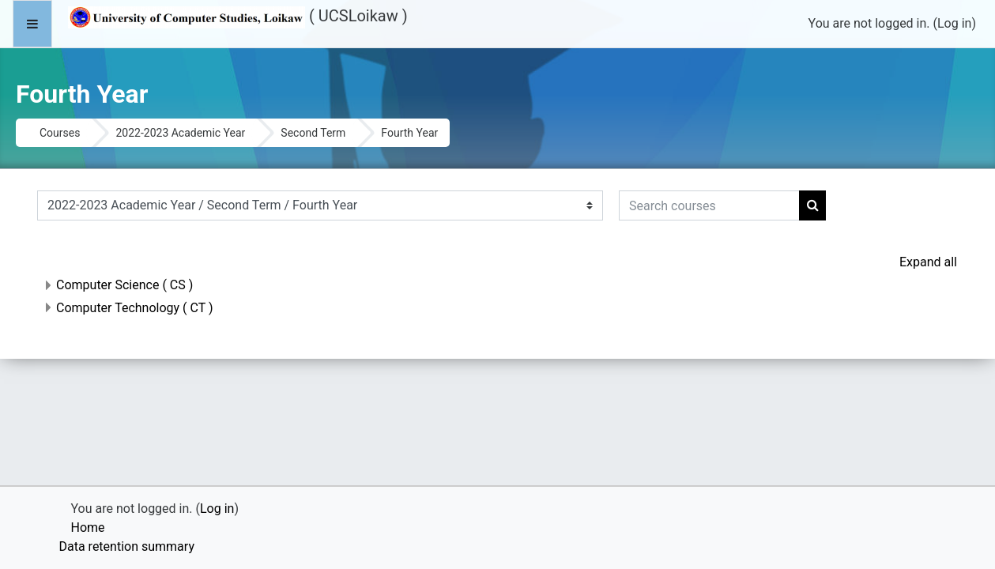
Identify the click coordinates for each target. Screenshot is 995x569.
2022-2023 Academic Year (180, 132)
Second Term (313, 132)
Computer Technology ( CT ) (134, 307)
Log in (954, 23)
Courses (60, 132)
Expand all (928, 261)
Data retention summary (126, 546)
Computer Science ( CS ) (124, 284)
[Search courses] (709, 205)
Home (88, 527)
